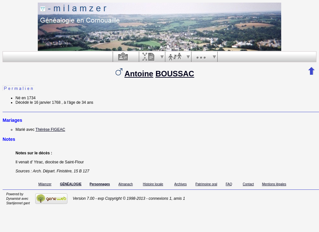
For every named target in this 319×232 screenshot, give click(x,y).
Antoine (138, 73)
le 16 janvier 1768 (45, 102)
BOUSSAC (174, 73)
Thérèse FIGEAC (50, 129)
